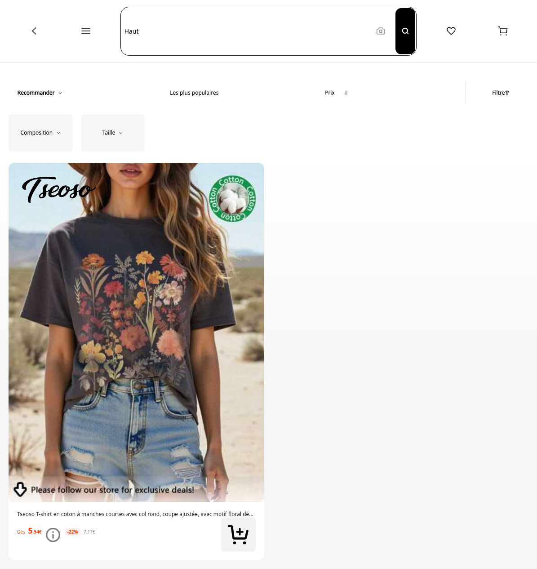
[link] (136, 514)
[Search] (405, 31)
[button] (246, 31)
